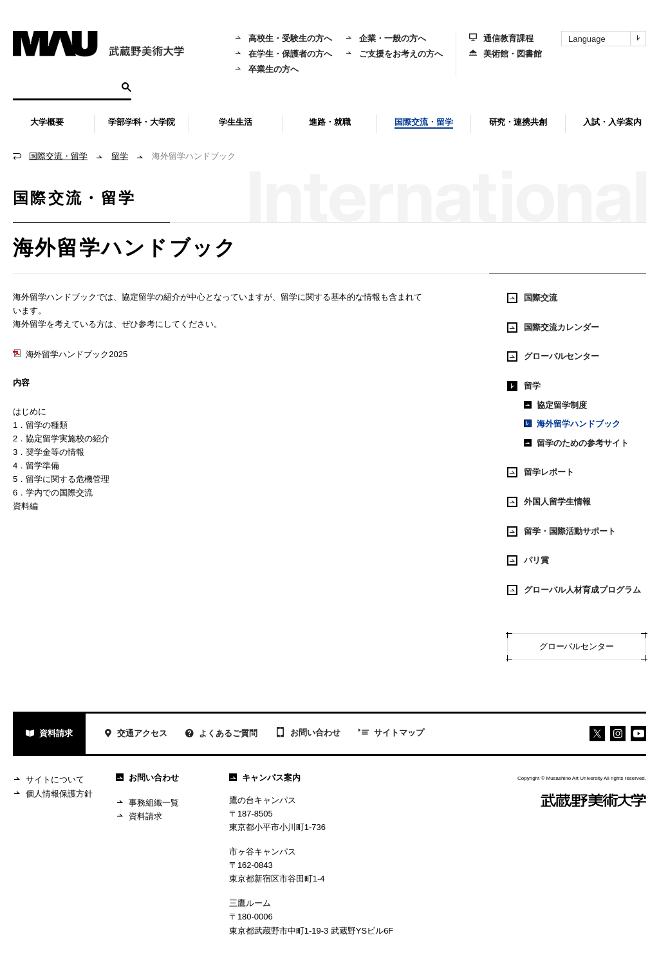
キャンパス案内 (265, 777)
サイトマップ (391, 733)
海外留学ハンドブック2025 (70, 354)
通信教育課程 (501, 38)
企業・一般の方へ (385, 38)
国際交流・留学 (58, 156)
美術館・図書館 (505, 54)
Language (606, 39)
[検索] (65, 86)
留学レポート (540, 472)
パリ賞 (528, 560)
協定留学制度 (555, 405)
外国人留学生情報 (549, 502)
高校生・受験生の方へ (283, 38)
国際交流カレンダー (553, 327)
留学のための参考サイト (576, 443)
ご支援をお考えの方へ (394, 54)
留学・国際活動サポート (561, 531)
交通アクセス (135, 734)
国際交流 (532, 298)
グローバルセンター (553, 356)
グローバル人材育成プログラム (574, 590)
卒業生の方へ (266, 69)
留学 (119, 156)
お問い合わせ (307, 733)
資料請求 (49, 734)
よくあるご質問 (221, 734)
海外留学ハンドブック (572, 424)
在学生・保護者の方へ (283, 54)
